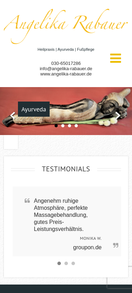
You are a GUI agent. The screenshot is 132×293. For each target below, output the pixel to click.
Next (121, 115)
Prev (11, 115)
